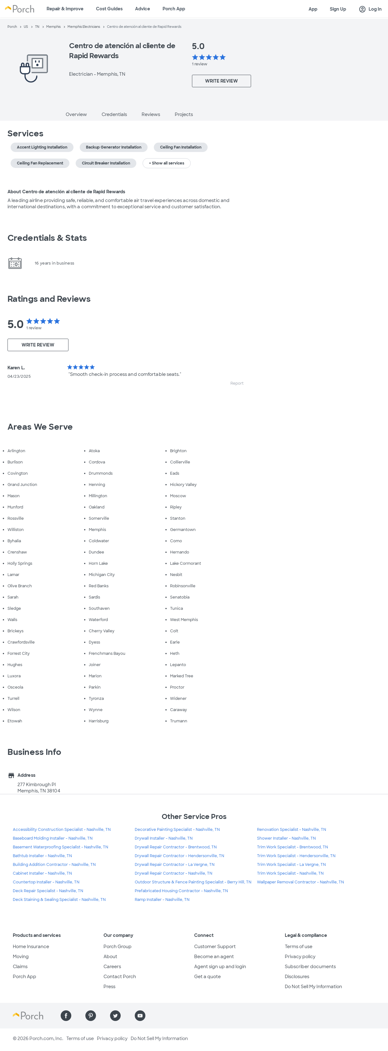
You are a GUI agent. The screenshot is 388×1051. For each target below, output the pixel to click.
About (110, 956)
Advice (142, 9)
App (313, 9)
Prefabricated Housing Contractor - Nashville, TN (181, 890)
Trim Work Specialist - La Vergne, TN (291, 864)
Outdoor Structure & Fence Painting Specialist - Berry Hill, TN (193, 882)
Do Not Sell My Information (313, 986)
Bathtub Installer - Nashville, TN (42, 855)
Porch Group (117, 946)
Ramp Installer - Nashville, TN (162, 899)
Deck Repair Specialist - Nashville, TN (48, 890)
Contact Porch (119, 976)
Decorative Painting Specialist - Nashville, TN (177, 829)
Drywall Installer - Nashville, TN (164, 838)
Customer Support (215, 946)
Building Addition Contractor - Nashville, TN (54, 864)
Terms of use (298, 946)
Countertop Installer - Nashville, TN (46, 882)
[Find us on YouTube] (140, 1015)
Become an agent (214, 956)
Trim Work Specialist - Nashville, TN (290, 873)
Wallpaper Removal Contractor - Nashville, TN (300, 882)
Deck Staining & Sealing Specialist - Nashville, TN (59, 899)
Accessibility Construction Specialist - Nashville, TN (62, 829)
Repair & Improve (65, 9)
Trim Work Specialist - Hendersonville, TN (296, 855)
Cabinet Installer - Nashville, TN (42, 873)
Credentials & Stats (47, 238)
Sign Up (338, 9)
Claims (20, 966)
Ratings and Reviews (49, 299)
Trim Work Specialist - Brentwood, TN (292, 847)
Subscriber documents (310, 966)
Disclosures (297, 976)
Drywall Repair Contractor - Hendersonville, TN (179, 855)
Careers (112, 966)
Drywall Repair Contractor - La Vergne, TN (174, 864)
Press (109, 986)
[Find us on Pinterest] (90, 1015)
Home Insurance (31, 946)
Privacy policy (300, 956)
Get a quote (207, 976)
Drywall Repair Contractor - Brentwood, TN (176, 847)
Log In (370, 9)
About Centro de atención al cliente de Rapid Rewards (66, 192)
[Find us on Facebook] (66, 1015)
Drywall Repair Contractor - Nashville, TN (173, 873)
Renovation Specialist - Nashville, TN (291, 829)
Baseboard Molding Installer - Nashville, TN (53, 838)
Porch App (174, 9)
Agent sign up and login (220, 966)
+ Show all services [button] (166, 163)
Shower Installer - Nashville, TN (286, 838)
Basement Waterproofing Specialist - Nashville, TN (60, 847)
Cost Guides (109, 9)
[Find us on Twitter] (115, 1015)
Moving (21, 956)
